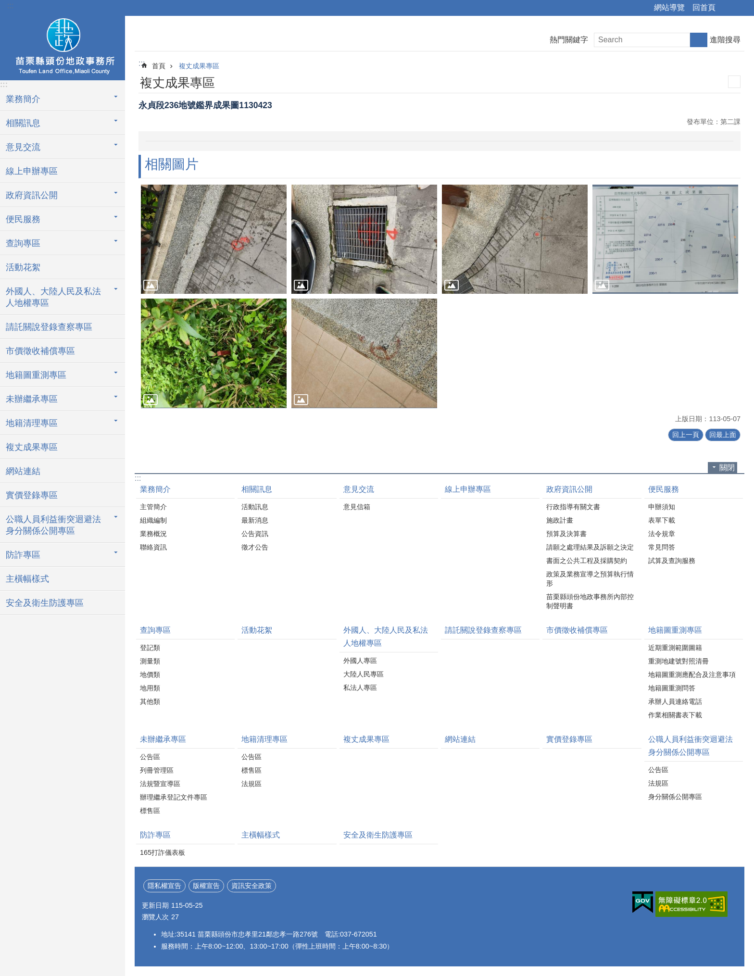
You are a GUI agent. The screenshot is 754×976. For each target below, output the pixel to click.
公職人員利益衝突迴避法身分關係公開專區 (690, 745)
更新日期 (155, 905)
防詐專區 (155, 835)
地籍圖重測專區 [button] (36, 375)
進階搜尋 (725, 40)
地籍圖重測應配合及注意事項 (692, 674)
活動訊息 (254, 507)
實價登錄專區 (32, 495)
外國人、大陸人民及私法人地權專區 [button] (53, 297)
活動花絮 (23, 267)
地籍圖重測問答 (671, 688)
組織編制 (153, 520)
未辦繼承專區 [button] (32, 399)
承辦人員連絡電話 (675, 701)
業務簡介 (155, 489)
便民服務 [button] (23, 219)
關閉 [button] (727, 467)
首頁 (158, 66)
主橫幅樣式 (27, 579)
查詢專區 (155, 630)
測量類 (150, 661)
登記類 (150, 647)
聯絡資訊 (153, 547)
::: (10, 5)
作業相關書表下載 (675, 715)
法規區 (251, 784)
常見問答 (661, 547)
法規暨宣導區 (160, 784)
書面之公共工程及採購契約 (586, 560)
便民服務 (663, 489)
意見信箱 (356, 507)
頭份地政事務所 (62, 46)
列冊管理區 (157, 770)
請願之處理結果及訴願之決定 (590, 547)
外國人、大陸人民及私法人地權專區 (385, 636)
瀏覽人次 (155, 917)
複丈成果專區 (32, 447)
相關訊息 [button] (23, 123)
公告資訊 (254, 534)
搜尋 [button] (698, 40)
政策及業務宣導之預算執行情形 (590, 578)
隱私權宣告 (164, 885)
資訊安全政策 (251, 885)
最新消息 (254, 520)
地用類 (150, 688)
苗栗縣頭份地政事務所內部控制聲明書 (590, 601)
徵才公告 (254, 547)
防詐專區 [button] (23, 555)
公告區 (150, 757)
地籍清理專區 (264, 739)
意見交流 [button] (23, 147)
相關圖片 (172, 164)
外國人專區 (360, 660)
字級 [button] (741, 8)
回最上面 (722, 434)
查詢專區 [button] (23, 243)
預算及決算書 (566, 534)
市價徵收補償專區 (40, 351)
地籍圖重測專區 (675, 630)
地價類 (150, 674)
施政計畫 (559, 520)
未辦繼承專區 (163, 739)
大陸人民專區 (363, 674)
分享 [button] (727, 8)
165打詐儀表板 (162, 852)
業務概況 (153, 534)
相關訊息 (256, 489)
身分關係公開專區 (675, 797)
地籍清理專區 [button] (32, 423)
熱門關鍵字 (569, 40)
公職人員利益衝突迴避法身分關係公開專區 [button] (53, 525)
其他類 (150, 701)
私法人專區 (360, 687)
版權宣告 (206, 885)
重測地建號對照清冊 (678, 661)
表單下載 (661, 520)
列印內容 (734, 81)
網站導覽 (669, 7)
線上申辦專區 (32, 171)
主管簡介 (153, 507)
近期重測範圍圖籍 (675, 647)
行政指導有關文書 (573, 507)
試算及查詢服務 (671, 560)
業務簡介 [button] (23, 99)
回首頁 (704, 7)
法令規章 (661, 534)
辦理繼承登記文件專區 (173, 797)
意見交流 (358, 489)
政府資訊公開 (569, 489)
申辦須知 (661, 507)
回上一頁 (685, 434)
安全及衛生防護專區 (45, 603)
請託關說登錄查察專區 (49, 327)
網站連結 (23, 471)
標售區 (150, 810)
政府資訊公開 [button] (32, 195)
